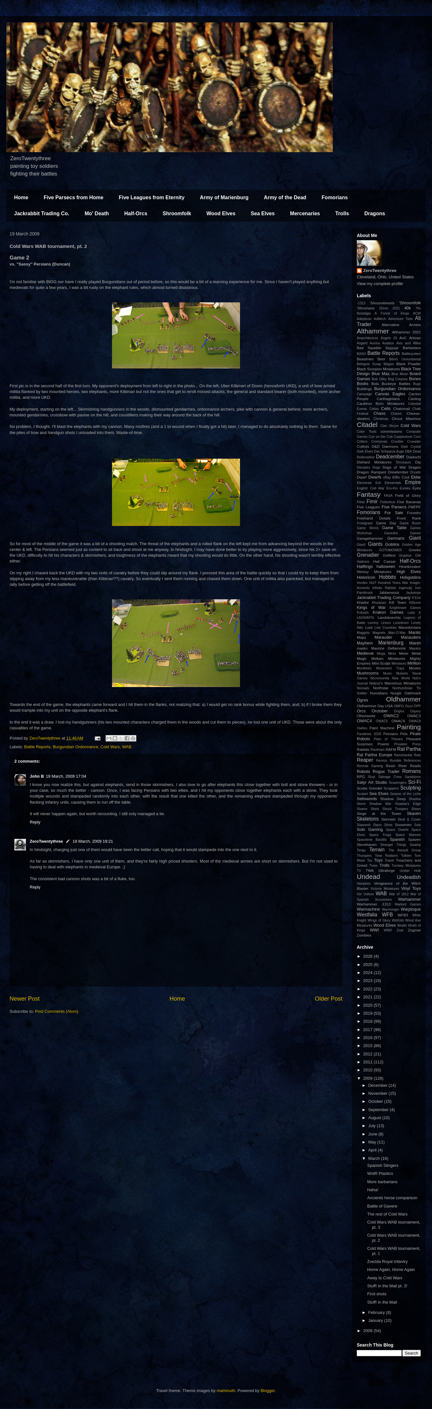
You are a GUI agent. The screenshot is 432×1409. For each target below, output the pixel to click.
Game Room (410, 523)
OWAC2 (391, 715)
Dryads (415, 472)
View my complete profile (380, 283)
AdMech (380, 319)
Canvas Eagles (390, 393)
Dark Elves (365, 451)
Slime (388, 825)
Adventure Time (400, 319)
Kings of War (371, 607)
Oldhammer (403, 699)
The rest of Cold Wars (387, 1214)
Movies (415, 668)
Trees (373, 865)
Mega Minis (386, 653)
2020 (368, 1005)
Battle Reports (37, 746)
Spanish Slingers (382, 1165)
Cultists (363, 446)
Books (362, 383)
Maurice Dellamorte (388, 648)
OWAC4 (364, 720)
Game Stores (368, 528)
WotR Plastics (380, 1173)
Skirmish (388, 819)
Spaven (414, 839)
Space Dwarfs (397, 829)
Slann (377, 825)
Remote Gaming (370, 766)
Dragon (415, 467)
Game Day (386, 523)
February (377, 1312)
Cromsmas (379, 441)
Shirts (375, 809)
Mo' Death (96, 213)
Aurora (375, 343)
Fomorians (335, 197)
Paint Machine (382, 728)
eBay (387, 477)
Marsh (415, 643)
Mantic (415, 632)
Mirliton (414, 663)
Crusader (414, 441)
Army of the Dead (285, 197)
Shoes (416, 809)
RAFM (391, 749)
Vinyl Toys (411, 888)
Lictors (386, 623)
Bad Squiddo (369, 348)
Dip (418, 462)
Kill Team (397, 602)
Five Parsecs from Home (73, 197)
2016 (368, 1037)
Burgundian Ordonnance (75, 746)
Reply (35, 822)
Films (361, 502)
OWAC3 (414, 716)
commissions (391, 431)
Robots (363, 771)
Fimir (372, 501)
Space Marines (408, 835)
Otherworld (366, 716)
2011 (368, 1062)
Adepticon (364, 319)
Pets (404, 734)
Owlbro (362, 728)
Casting (414, 399)
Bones (415, 378)
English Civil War (370, 488)
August (375, 1117)
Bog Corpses (397, 379)
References (412, 760)
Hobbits (387, 577)
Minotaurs (399, 663)
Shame (362, 809)
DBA (408, 451)
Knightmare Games (405, 608)
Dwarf (362, 477)
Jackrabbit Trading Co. (41, 213)
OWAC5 (382, 721)
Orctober (380, 711)
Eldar (416, 477)
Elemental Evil (369, 483)
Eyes (416, 488)
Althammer (373, 331)
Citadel (367, 424)
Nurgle (395, 693)
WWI (374, 930)
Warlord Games (408, 904)
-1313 (361, 303)
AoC (403, 338)
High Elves (408, 571)
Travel (389, 860)
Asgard (362, 343)
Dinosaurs (403, 462)
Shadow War (380, 804)
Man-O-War (396, 633)
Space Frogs (380, 835)
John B (37, 776)
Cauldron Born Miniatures (380, 403)
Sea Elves (263, 213)
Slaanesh (364, 825)
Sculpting (410, 788)
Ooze (409, 706)
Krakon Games (388, 612)
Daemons (390, 446)
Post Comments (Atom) (56, 1011)
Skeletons (368, 819)
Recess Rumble (388, 760)
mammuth (226, 1390)
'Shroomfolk (410, 302)
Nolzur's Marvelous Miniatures (395, 683)
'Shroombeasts (382, 303)
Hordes (362, 583)
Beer (382, 359)
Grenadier (368, 555)
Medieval (365, 653)
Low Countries (385, 627)
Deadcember (390, 456)
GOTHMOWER (390, 550)
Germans (395, 538)
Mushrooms (368, 673)
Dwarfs (374, 477)
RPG (361, 776)
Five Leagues (368, 507)
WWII (388, 930)
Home (21, 197)
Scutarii (362, 794)
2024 (368, 972)
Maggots (363, 633)
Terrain (377, 849)
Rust (371, 777)
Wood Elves (220, 213)
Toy (369, 860)
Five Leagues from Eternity (151, 197)
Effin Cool (400, 477)
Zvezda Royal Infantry (387, 1261)
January (376, 1320)
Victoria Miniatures (385, 888)
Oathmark (412, 693)
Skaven (414, 813)
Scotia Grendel (369, 788)
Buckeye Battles (396, 383)
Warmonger (390, 909)
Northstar (380, 688)
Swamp (415, 845)
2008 (368, 1330)
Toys (378, 860)
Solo (417, 825)
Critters (362, 441)
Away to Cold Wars (384, 1277)
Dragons (374, 213)
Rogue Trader (385, 771)
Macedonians (409, 627)
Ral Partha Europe (374, 754)
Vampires (364, 883)
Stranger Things (393, 845)
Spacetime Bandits (372, 839)
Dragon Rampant (371, 472)
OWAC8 (415, 721)
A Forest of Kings (392, 313)
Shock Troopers (395, 809)
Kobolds (363, 612)
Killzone (415, 602)
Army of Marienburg (224, 197)
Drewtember (398, 472)
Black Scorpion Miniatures (378, 369)
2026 (368, 956)
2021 (396, 308)
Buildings (364, 389)
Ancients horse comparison (392, 1197)
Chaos (379, 413)
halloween (386, 566)
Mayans (415, 648)
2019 (368, 1013)
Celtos (374, 409)
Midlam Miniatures (388, 658)
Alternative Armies (401, 325)
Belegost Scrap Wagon (375, 364)
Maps (361, 637)
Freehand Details (374, 518)
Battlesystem (411, 354)
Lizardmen (401, 623)
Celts (386, 408)
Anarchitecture (367, 338)
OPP (417, 706)
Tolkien (406, 855)
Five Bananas (409, 502)
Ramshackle (403, 755)
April (373, 1150)
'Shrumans (366, 308)
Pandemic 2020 (369, 734)
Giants (375, 544)
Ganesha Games (402, 533)
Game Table (394, 527)
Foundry (414, 513)
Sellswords (367, 798)
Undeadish (409, 877)
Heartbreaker (410, 566)
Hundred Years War (393, 583)
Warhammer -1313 (374, 904)
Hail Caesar (384, 561)
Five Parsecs (394, 506)
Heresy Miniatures (374, 571)
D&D (376, 446)
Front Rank (409, 518)
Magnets (378, 633)
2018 (368, 1021)
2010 (368, 1070)
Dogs (376, 467)
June (373, 1134)
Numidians (379, 693)
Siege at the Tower (379, 813)
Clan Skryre (389, 426)
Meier (403, 653)
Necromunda (379, 678)
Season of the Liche (405, 794)
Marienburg (391, 642)
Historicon (366, 577)
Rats (417, 755)
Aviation (388, 343)
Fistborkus (387, 502)
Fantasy (368, 494)
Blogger (267, 1390)
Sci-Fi (414, 782)
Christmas (380, 419)
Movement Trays (390, 668)
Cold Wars (110, 746)
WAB (127, 746)
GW (418, 555)
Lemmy (373, 623)
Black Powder (408, 364)
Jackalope (413, 592)
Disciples (363, 467)
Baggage (392, 348)
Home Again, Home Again (391, 1269)
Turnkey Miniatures (406, 865)
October (376, 1101)
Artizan (415, 338)
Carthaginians (388, 399)
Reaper (365, 760)
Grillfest (389, 555)
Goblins (392, 544)
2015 (368, 1045)
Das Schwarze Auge (389, 451)
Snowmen (403, 825)
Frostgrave (365, 523)
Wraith (402, 925)
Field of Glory (408, 495)
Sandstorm (413, 777)
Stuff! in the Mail (382, 1302)
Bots (375, 383)
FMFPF (414, 507)
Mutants (402, 673)
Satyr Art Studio (372, 782)
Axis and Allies (408, 343)
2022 (368, 989)
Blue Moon (399, 374)
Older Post (328, 998)
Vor (359, 894)
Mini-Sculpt (381, 663)
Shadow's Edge (408, 804)
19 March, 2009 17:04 (66, 776)
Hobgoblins (410, 577)
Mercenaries (305, 213)
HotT (372, 583)
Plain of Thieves (388, 739)
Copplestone (403, 436)
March (374, 1158)
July (372, 1125)
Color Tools (366, 431)
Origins (399, 711)
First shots (376, 1293)
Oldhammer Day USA (375, 706)
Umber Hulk (410, 870)
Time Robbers (386, 855)
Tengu (361, 850)
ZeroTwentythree (46, 841)
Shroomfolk (177, 213)
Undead (368, 876)
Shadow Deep (393, 799)
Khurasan (379, 602)
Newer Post (25, 998)
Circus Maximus (406, 418)
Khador (363, 602)
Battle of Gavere (382, 1206)
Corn (417, 436)
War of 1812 (399, 894)
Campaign (364, 394)
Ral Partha (409, 749)
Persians (390, 734)
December (378, 1085)
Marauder (383, 637)
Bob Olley (379, 379)
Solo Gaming (370, 829)
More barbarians (382, 1181)
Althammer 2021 (406, 332)
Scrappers (391, 788)
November (378, 1093)
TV (359, 870)
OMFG (399, 706)
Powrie (383, 744)
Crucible (397, 441)
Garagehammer (370, 538)
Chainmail (401, 408)
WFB (387, 914)
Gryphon (405, 555)
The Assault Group (404, 850)
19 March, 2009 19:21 (93, 841)
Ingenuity (405, 588)
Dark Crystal (411, 446)
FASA (388, 495)
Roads (415, 766)
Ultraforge (387, 870)
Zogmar (414, 930)
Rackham (378, 749)
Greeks (415, 550)
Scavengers (397, 782)
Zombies (364, 935)
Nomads (363, 688)
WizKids (398, 920)
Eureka (405, 488)
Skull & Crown (409, 819)
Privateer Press (407, 744)
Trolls (342, 213)
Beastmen (365, 359)
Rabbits (363, 749)
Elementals (393, 483)
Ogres (362, 700)
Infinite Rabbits (384, 588)
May (372, 1142)
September (379, 1109)
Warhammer (409, 899)
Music (387, 673)
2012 (368, 1054)
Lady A (414, 612)
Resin (391, 766)
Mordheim (364, 668)
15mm (383, 308)
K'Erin (416, 598)
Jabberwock (389, 592)
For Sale (394, 512)
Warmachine (368, 909)
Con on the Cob (381, 436)
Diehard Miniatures (374, 462)
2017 (368, 1029)
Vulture (369, 894)
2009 (368, 1078)
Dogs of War (394, 467)
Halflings (365, 566)
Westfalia (367, 914)
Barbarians (412, 348)
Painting (409, 727)
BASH (361, 354)
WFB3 (403, 915)
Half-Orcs (135, 213)
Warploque (411, 909)
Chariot (396, 413)
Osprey (415, 711)
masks (362, 648)
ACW (417, 313)
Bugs (417, 384)
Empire (413, 482)
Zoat (399, 930)
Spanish (397, 839)
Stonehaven (367, 844)
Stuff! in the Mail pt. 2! (387, 1285)
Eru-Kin (392, 488)
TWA (370, 870)
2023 (368, 980)
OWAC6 (398, 721)
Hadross (363, 561)
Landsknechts (389, 617)
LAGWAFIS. (366, 617)
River (402, 766)
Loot (368, 627)
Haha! (372, 1189)
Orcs (361, 711)
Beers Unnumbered (405, 359)
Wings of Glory (379, 920)
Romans (411, 771)
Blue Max (380, 373)
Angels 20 (389, 338)
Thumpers (364, 855)
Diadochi (413, 457)
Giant (415, 538)
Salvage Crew (390, 777)
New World (401, 678)
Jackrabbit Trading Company (384, 597)
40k (407, 308)
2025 (368, 964)
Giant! (361, 544)
